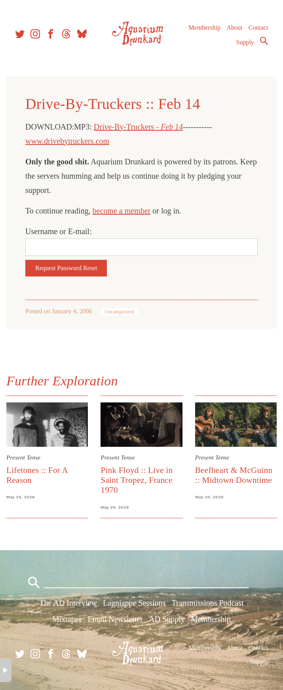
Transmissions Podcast (208, 603)
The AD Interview (68, 603)
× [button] (5, 670)
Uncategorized (119, 312)
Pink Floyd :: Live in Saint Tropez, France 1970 (137, 480)
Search (264, 41)
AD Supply (167, 619)
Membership (204, 27)
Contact (258, 27)
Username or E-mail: (58, 231)
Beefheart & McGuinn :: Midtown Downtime (234, 475)
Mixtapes (67, 619)
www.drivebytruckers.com (67, 141)
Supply (245, 42)
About (234, 27)
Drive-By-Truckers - (138, 126)
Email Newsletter (115, 619)
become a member (122, 210)
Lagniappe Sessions (134, 603)
